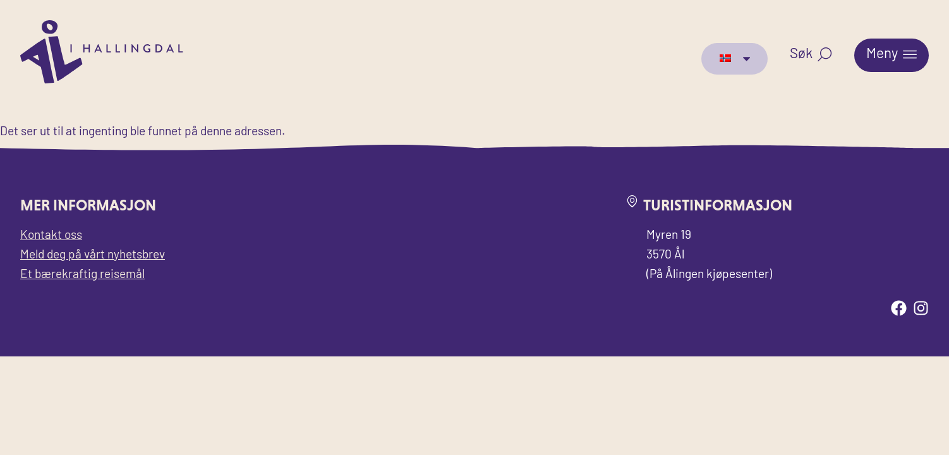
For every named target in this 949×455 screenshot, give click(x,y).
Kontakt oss (51, 236)
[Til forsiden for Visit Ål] (101, 81)
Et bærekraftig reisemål (82, 275)
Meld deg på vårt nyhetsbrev (92, 256)
